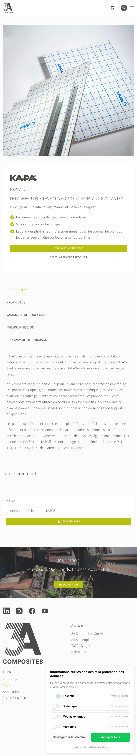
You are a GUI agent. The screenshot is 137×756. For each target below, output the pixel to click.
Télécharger (68, 521)
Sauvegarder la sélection (70, 737)
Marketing (69, 726)
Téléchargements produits (68, 257)
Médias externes (74, 716)
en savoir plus (68, 585)
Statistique (70, 706)
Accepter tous (110, 737)
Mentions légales (78, 746)
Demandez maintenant (69, 248)
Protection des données (99, 746)
